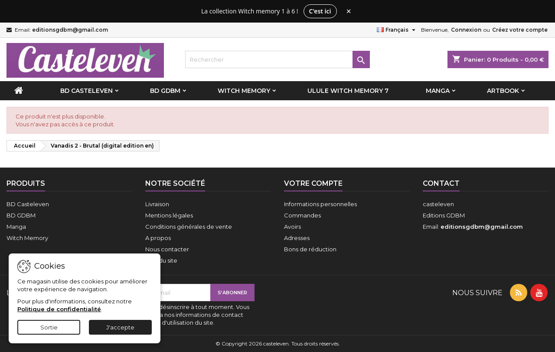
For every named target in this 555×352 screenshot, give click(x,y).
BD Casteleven (86, 91)
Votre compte (313, 183)
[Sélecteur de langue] (397, 30)
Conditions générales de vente (188, 226)
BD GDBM (165, 91)
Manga (438, 91)
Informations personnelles (320, 204)
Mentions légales (169, 215)
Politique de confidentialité (59, 309)
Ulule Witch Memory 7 (347, 91)
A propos (158, 237)
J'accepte (120, 327)
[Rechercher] (277, 59)
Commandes (302, 215)
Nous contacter (167, 249)
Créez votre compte (520, 29)
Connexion (466, 29)
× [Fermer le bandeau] (348, 11)
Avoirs (292, 226)
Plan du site (161, 260)
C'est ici (320, 11)
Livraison (157, 204)
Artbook (503, 91)
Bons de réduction (310, 249)
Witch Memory (244, 91)
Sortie (49, 327)
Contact (441, 183)
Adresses (297, 237)
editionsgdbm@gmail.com (70, 29)
